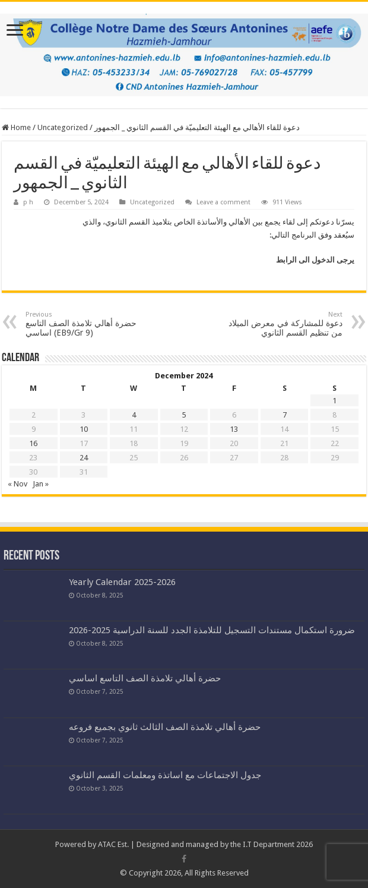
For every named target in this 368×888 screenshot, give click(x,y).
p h (28, 202)
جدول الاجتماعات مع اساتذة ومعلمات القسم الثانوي (165, 775)
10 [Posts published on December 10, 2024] (84, 429)
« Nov (17, 483)
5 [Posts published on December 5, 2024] (184, 414)
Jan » (41, 483)
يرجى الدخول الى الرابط (315, 259)
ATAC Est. (113, 844)
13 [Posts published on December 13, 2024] (234, 429)
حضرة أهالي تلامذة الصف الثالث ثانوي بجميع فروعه (165, 727)
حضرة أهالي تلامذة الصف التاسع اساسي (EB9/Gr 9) (86, 324)
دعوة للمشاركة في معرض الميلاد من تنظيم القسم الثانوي (281, 324)
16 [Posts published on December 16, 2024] (33, 443)
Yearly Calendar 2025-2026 (122, 582)
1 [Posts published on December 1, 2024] (334, 400)
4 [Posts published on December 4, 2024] (134, 414)
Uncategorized (62, 127)
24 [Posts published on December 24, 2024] (84, 457)
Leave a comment (223, 202)
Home (16, 127)
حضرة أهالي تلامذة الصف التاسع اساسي (145, 678)
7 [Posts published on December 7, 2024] (285, 414)
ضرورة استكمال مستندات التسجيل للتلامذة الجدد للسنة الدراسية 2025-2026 (212, 630)
